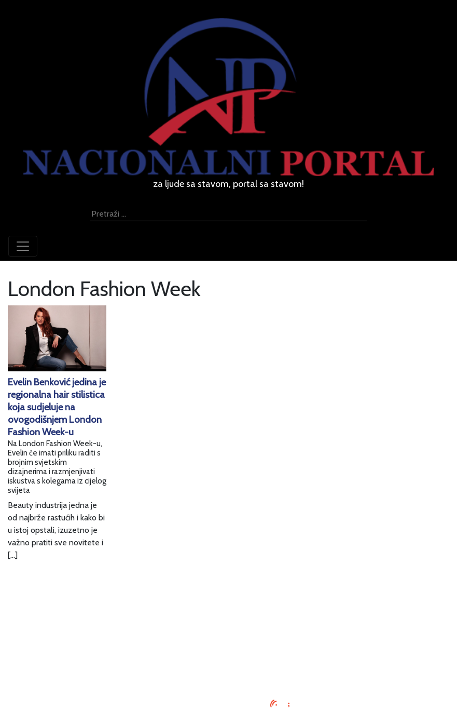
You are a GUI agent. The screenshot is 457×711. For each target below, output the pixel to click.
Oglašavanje (229, 621)
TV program (228, 671)
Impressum (228, 609)
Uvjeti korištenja (228, 634)
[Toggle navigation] (22, 246)
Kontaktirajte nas (228, 659)
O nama (229, 646)
